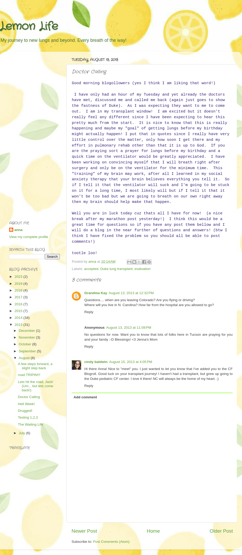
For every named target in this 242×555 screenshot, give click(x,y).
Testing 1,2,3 (28, 417)
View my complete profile (28, 237)
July (22, 433)
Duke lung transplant (116, 269)
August (25, 358)
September (28, 351)
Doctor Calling (29, 397)
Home (153, 531)
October (25, 344)
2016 (19, 304)
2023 (19, 277)
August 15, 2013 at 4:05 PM (130, 362)
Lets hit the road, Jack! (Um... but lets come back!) (35, 386)
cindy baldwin (95, 362)
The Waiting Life (30, 424)
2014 (19, 318)
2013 (19, 325)
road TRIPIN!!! (29, 375)
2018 (19, 290)
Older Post (221, 531)
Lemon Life (29, 26)
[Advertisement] (30, 134)
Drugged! (25, 411)
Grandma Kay (95, 293)
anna (18, 230)
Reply (88, 312)
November (27, 337)
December (27, 331)
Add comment (85, 397)
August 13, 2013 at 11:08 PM (128, 327)
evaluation (143, 269)
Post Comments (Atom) (111, 542)
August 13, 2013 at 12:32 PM (131, 293)
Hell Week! (26, 404)
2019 (19, 284)
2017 (19, 297)
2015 (19, 311)
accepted (91, 269)
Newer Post (84, 531)
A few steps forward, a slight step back (35, 366)
